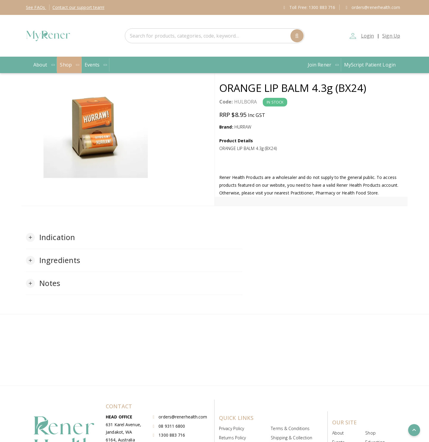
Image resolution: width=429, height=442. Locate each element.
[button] (50, 237)
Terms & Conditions (290, 428)
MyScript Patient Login (370, 64)
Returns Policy (232, 438)
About (44, 64)
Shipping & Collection (291, 438)
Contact (78, 7)
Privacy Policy (231, 428)
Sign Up (391, 36)
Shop (70, 64)
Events (96, 64)
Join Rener (323, 64)
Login (367, 36)
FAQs (36, 7)
